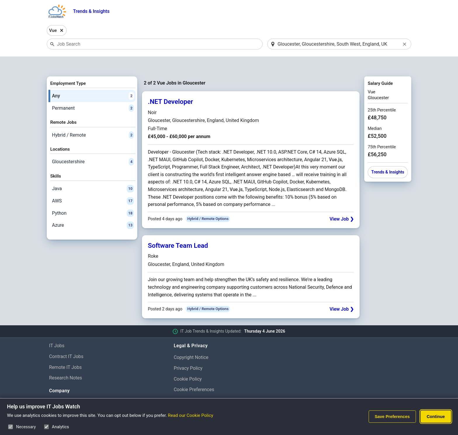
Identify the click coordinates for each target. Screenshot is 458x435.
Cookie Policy (188, 364)
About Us (58, 387)
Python (93, 198)
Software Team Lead (178, 230)
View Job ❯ (341, 204)
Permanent (93, 93)
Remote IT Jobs (65, 352)
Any (93, 81)
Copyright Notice (191, 342)
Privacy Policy (188, 353)
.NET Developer (170, 86)
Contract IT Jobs (66, 341)
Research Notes (65, 363)
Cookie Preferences (194, 374)
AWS (93, 186)
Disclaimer (185, 385)
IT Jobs (57, 330)
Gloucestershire (93, 147)
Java (93, 174)
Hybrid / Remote (93, 120)
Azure (93, 210)
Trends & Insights (91, 11)
